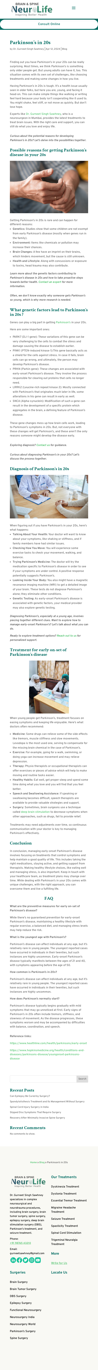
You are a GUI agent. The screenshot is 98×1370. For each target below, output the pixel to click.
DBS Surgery (18, 1296)
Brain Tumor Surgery (23, 1289)
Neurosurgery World (22, 1324)
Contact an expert (50, 282)
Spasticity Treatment (64, 1226)
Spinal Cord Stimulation (66, 1233)
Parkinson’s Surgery (23, 1331)
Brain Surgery (19, 1282)
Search (82, 1078)
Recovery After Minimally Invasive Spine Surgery (37, 1117)
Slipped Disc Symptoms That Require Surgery (35, 1112)
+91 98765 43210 (20, 1243)
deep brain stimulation (35, 812)
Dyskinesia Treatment (65, 1187)
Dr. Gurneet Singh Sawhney (28, 49)
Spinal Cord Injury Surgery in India (29, 1107)
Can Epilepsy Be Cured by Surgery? (30, 1096)
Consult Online (49, 24)
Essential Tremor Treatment (69, 1200)
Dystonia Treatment (63, 1194)
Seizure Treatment (63, 1219)
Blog (64, 49)
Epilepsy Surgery (21, 1303)
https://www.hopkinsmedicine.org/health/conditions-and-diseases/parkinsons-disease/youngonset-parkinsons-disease (47, 1055)
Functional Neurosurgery (25, 1310)
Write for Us (59, 1263)
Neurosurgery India (22, 1317)
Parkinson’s (63, 322)
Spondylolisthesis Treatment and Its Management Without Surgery (47, 1101)
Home (33, 1162)
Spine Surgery (19, 1338)
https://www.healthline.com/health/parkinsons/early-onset (48, 1043)
